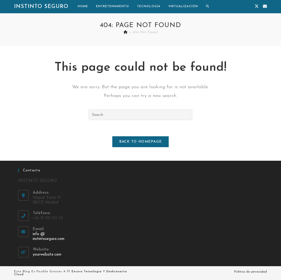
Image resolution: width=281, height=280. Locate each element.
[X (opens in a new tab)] (257, 6)
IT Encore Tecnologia (84, 271)
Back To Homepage (140, 141)
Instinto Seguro (41, 6)
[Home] (125, 32)
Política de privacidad (250, 271)
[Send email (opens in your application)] (265, 6)
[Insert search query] (140, 114)
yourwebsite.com (47, 255)
